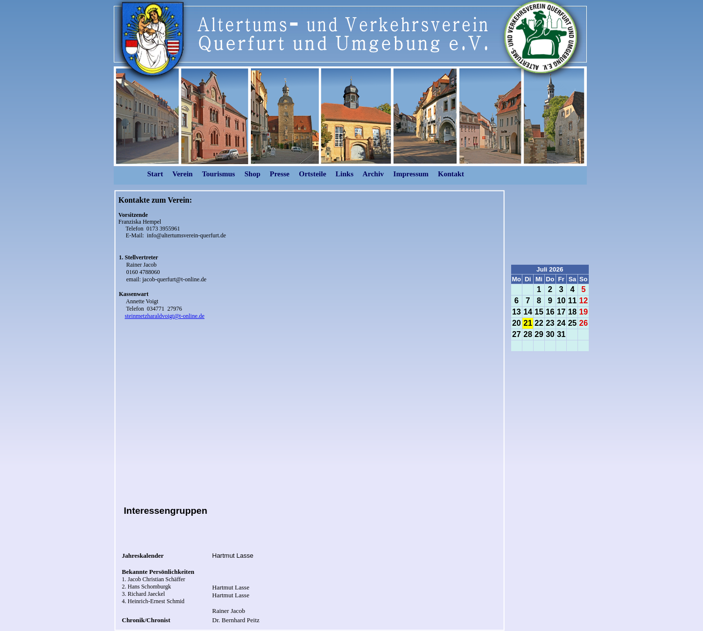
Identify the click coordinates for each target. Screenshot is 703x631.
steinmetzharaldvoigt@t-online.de (165, 316)
